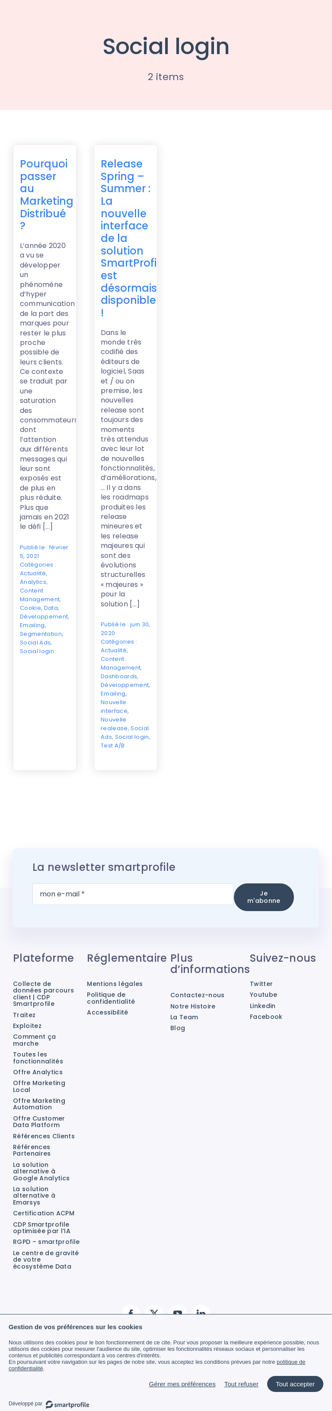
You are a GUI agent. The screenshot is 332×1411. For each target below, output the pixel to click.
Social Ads (35, 642)
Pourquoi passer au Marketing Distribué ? (46, 195)
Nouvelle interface (114, 706)
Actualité (33, 573)
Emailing (32, 625)
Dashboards (119, 676)
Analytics (33, 582)
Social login (37, 651)
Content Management (40, 594)
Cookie (30, 608)
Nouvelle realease (114, 723)
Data (51, 608)
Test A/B (113, 745)
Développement (44, 616)
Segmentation (41, 634)
